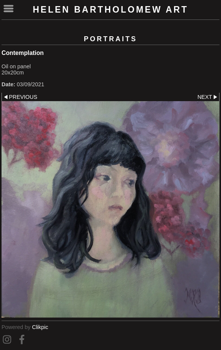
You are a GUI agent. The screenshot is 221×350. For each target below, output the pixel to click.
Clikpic (40, 327)
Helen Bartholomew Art (110, 10)
